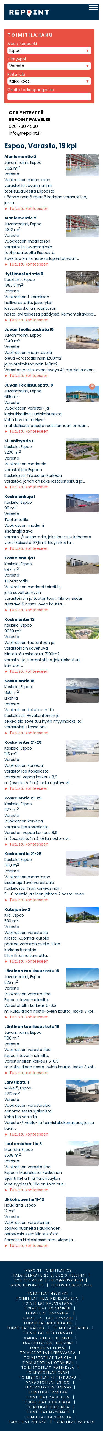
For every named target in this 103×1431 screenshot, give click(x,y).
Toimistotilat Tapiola (48, 1357)
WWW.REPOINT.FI (27, 1285)
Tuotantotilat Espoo (48, 1387)
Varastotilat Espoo (48, 1382)
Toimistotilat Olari (47, 1372)
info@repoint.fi (24, 133)
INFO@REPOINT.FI (66, 1280)
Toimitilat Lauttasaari (48, 1318)
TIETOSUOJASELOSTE (72, 1285)
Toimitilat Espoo (48, 1347)
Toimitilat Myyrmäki (48, 1412)
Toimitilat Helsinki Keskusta (47, 1298)
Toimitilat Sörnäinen (48, 1308)
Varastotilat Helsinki (48, 1338)
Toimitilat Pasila (70, 1328)
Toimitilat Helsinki (48, 1293)
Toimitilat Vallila (26, 1328)
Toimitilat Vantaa (48, 1392)
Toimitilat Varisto (74, 1421)
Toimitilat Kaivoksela (47, 1417)
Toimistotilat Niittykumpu (47, 1377)
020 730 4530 (23, 126)
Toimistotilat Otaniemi (48, 1362)
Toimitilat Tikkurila (47, 1407)
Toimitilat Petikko (27, 1421)
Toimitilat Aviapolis (48, 1397)
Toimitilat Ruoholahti (48, 1323)
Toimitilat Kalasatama (48, 1303)
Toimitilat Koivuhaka (48, 1402)
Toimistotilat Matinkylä (47, 1367)
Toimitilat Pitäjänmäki (48, 1333)
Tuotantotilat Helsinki (48, 1342)
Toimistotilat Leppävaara (48, 1352)
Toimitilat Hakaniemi (48, 1313)
